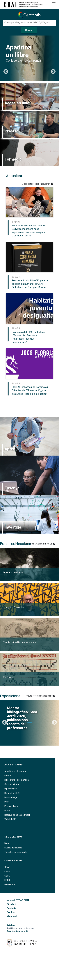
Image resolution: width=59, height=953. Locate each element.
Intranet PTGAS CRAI (18, 900)
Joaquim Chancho (13, 607)
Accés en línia (17, 103)
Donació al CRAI (12, 793)
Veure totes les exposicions (40, 696)
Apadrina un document (15, 771)
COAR (7, 867)
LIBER (7, 880)
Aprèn (10, 449)
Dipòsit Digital (10, 788)
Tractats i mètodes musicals (19, 642)
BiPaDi (7, 775)
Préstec (12, 131)
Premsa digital (11, 806)
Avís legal (11, 925)
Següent (53, 72)
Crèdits (10, 912)
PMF (6, 801)
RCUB (7, 810)
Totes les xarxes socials (15, 852)
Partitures (8, 677)
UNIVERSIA (9, 884)
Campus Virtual (11, 784)
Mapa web (12, 916)
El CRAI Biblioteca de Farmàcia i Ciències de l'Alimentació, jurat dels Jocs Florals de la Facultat (30, 390)
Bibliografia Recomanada (16, 780)
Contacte (11, 908)
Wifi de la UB (10, 819)
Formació (13, 159)
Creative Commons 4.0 (17, 931)
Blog (6, 843)
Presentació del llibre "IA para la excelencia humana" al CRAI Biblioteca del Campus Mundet (30, 284)
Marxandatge (10, 797)
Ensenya (12, 488)
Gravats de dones (13, 572)
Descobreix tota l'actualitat (37, 183)
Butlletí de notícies (13, 847)
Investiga (13, 527)
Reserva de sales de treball (17, 815)
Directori (11, 904)
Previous (5, 72)
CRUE (7, 871)
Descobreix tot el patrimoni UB (39, 544)
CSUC (7, 876)
